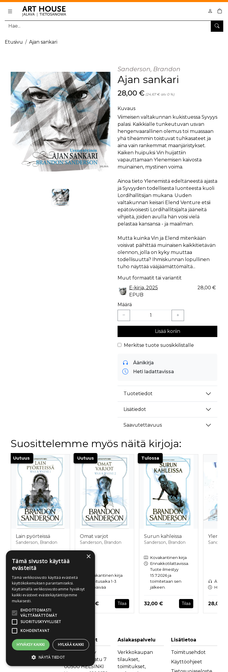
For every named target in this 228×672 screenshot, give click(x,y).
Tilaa (122, 603)
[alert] (50, 608)
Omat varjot (94, 536)
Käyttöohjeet (186, 662)
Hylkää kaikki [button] (71, 644)
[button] (50, 657)
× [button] (88, 557)
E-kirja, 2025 (143, 287)
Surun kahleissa (163, 536)
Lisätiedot (135, 409)
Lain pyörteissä (33, 536)
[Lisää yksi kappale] (178, 315)
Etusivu (14, 42)
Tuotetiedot (138, 393)
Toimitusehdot (188, 652)
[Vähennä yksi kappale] (124, 315)
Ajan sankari (43, 42)
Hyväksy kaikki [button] (31, 644)
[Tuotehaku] (114, 25)
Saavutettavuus (143, 425)
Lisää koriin (167, 331)
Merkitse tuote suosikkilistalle (159, 345)
